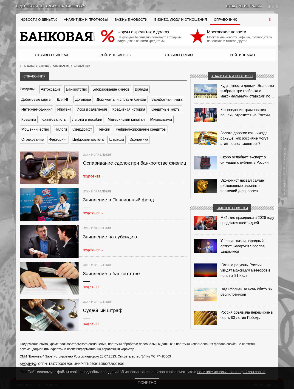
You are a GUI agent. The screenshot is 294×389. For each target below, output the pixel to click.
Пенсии (104, 129)
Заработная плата (166, 99)
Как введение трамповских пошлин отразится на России (245, 112)
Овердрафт (82, 129)
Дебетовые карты (36, 99)
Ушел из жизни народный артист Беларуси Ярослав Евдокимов (242, 246)
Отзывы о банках (51, 55)
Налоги (61, 129)
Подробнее (93, 176)
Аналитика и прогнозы (86, 19)
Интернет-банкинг (36, 109)
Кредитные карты (166, 109)
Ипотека (64, 109)
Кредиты (28, 119)
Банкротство (76, 89)
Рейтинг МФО (242, 55)
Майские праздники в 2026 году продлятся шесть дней (247, 220)
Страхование (32, 139)
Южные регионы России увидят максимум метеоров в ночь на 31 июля (245, 270)
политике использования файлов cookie (231, 372)
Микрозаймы (161, 119)
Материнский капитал (126, 119)
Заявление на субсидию (110, 236)
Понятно (147, 383)
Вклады (141, 89)
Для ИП (63, 99)
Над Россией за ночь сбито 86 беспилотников (246, 291)
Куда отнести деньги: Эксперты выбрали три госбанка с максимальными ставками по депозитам (247, 91)
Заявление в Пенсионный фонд (118, 199)
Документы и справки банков (121, 99)
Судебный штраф (102, 310)
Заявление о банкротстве (111, 273)
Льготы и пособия (87, 119)
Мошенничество (35, 129)
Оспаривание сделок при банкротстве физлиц (134, 163)
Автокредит (50, 89)
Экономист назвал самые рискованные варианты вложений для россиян (242, 185)
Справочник (225, 19)
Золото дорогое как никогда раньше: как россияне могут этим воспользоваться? (244, 138)
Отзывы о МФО (179, 55)
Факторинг (58, 139)
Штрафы (116, 139)
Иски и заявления (92, 109)
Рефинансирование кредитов (141, 129)
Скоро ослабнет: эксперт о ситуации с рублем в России (244, 159)
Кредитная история (128, 109)
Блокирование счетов (111, 89)
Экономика (139, 139)
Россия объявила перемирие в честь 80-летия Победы (246, 315)
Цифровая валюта (88, 139)
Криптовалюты (54, 119)
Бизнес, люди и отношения (180, 19)
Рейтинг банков (115, 55)
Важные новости (131, 19)
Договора (83, 99)
